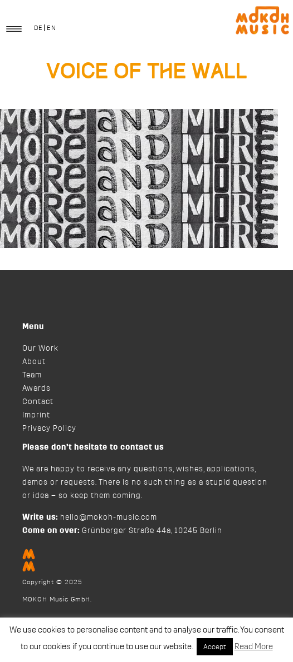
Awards (36, 388)
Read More (254, 647)
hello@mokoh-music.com (108, 517)
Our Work (40, 348)
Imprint (36, 415)
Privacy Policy (49, 428)
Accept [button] (214, 646)
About (34, 362)
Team (32, 375)
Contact (37, 402)
